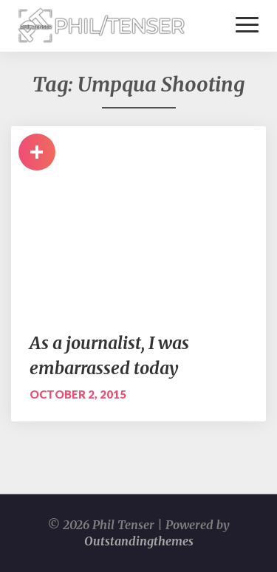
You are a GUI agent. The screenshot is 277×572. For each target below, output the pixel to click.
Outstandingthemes (139, 541)
